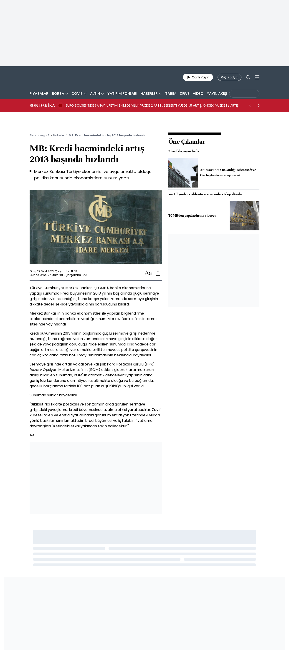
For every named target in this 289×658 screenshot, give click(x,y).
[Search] (248, 77)
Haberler (59, 135)
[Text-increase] (148, 273)
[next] (258, 105)
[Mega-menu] (257, 77)
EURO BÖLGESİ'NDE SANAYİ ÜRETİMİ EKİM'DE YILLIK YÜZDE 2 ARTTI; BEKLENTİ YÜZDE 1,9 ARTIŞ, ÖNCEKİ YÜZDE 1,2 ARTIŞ (152, 105)
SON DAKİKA (42, 105)
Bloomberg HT (39, 135)
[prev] (250, 105)
